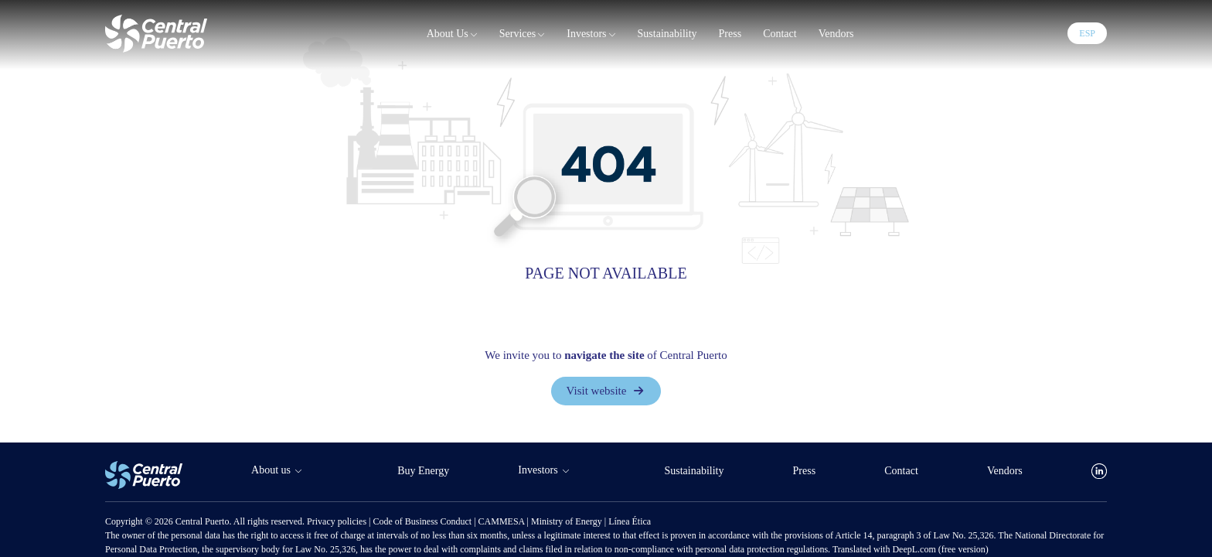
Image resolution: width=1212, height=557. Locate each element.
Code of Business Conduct (423, 521)
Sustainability (667, 33)
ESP (1087, 33)
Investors (591, 34)
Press (730, 33)
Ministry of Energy (567, 521)
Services (522, 34)
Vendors (836, 33)
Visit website (606, 390)
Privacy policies (338, 521)
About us (452, 34)
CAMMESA (502, 521)
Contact (780, 33)
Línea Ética (629, 521)
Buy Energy (423, 471)
